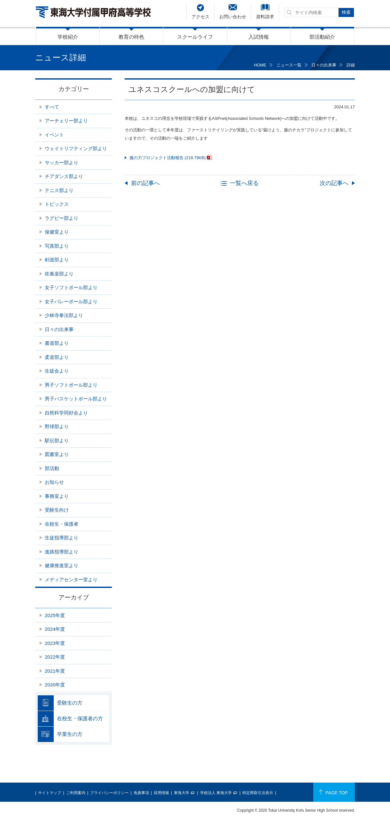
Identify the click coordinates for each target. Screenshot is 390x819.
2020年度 (55, 684)
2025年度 (55, 615)
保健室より (57, 232)
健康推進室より (61, 565)
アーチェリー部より (66, 120)
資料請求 (265, 16)
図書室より (57, 454)
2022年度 (55, 657)
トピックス (57, 204)
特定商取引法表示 (257, 793)
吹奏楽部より (59, 273)
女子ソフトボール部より (71, 287)
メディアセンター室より (71, 579)
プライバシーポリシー (109, 793)
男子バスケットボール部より (76, 398)
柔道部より (57, 357)
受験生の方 (69, 703)
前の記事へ (145, 183)
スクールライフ (195, 37)
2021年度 (55, 671)
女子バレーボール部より (71, 301)
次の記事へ (334, 183)
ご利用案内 (75, 793)
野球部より (57, 426)
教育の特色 (131, 37)
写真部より (57, 246)
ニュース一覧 (289, 65)
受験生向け (57, 510)
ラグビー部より (61, 218)
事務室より (57, 496)
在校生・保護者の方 (80, 718)
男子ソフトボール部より (71, 385)
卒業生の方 (69, 734)
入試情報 (258, 37)
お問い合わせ (232, 16)
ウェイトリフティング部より (76, 148)
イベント (54, 134)
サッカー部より (61, 162)
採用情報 (161, 793)
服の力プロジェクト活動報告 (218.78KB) (167, 157)
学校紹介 (68, 37)
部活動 (52, 468)
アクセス (200, 16)
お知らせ (54, 482)
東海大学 (181, 793)
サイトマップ (49, 793)
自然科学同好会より (66, 412)
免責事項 (141, 793)
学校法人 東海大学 (216, 793)
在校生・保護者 (61, 524)
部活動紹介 (322, 37)
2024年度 (55, 629)
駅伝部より (57, 440)
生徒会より (57, 371)
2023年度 (55, 643)
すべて (52, 107)
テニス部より (59, 190)
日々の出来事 (323, 65)
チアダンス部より (64, 176)
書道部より (57, 343)
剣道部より (57, 259)
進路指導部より (61, 551)
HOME (260, 65)
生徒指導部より (61, 537)
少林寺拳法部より (64, 315)
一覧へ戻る (244, 183)
